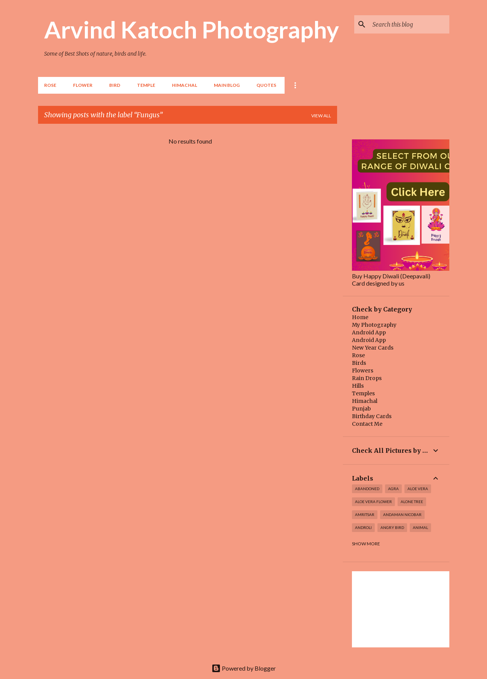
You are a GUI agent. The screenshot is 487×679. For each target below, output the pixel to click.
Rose (50, 85)
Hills (358, 385)
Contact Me (367, 423)
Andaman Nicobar (402, 514)
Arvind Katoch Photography (191, 29)
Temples (363, 393)
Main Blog (227, 85)
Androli (363, 527)
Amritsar (364, 514)
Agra (393, 488)
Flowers (362, 370)
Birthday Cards (372, 416)
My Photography (374, 324)
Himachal (364, 401)
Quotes (266, 85)
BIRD (114, 85)
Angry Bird (392, 527)
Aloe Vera (417, 488)
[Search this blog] (409, 24)
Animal (420, 527)
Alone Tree (412, 501)
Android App (369, 332)
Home (360, 317)
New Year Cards (372, 347)
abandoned (367, 488)
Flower (82, 85)
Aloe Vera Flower (373, 501)
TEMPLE (146, 85)
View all (321, 115)
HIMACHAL (184, 85)
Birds (359, 362)
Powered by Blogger (244, 668)
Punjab (361, 408)
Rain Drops (367, 378)
